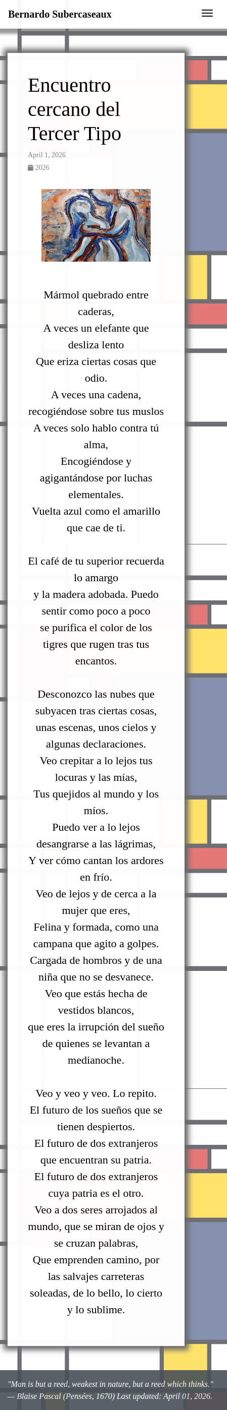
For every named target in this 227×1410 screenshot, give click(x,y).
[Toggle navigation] (207, 14)
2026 (39, 167)
